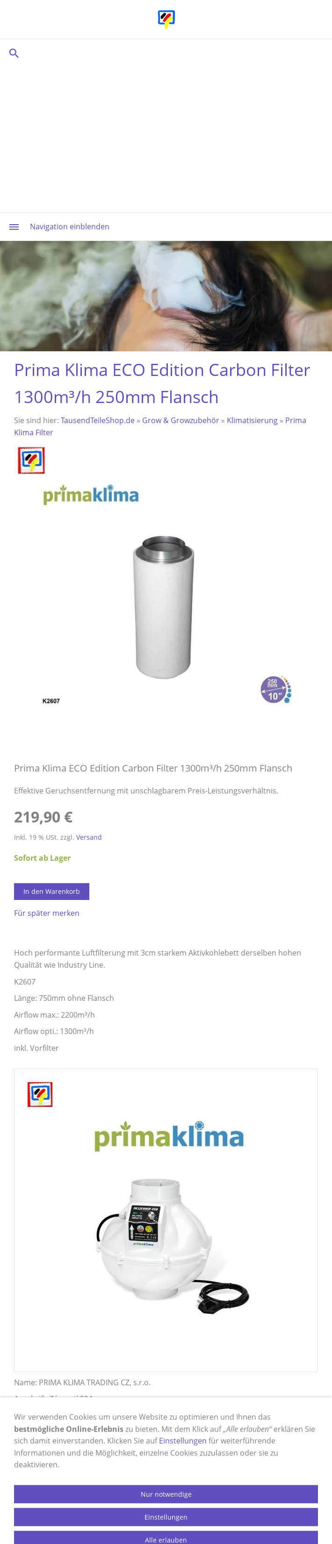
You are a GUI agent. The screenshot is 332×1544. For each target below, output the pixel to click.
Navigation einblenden (69, 226)
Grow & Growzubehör (180, 420)
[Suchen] (166, 53)
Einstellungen (183, 1483)
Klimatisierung (252, 420)
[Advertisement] (166, 137)
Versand (89, 837)
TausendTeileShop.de (98, 420)
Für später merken (46, 913)
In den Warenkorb (51, 891)
